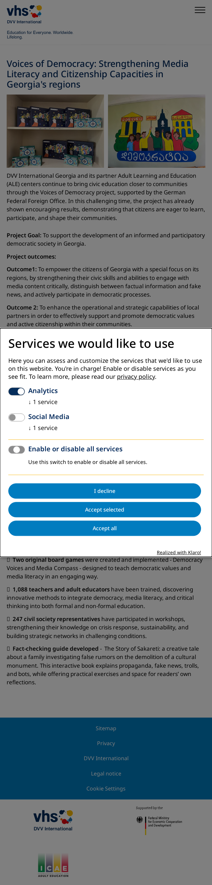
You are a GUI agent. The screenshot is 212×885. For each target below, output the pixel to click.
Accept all (105, 528)
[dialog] (106, 442)
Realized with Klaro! (179, 552)
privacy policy (136, 376)
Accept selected (104, 509)
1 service (42, 402)
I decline (104, 491)
